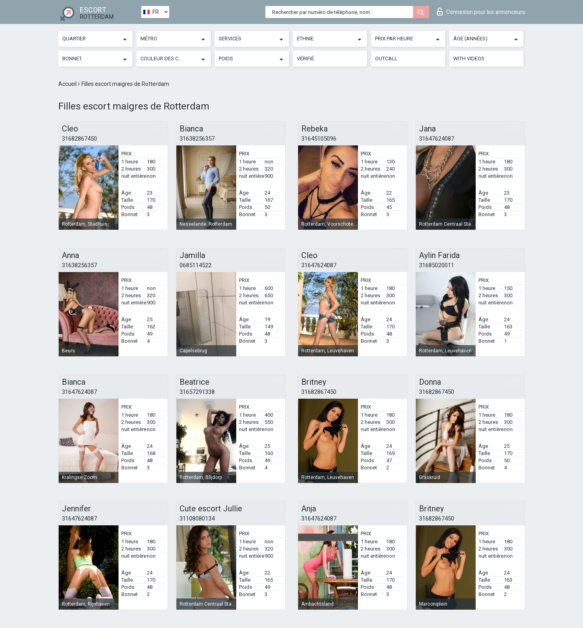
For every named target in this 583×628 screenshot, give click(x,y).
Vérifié (305, 59)
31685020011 (436, 265)
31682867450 (79, 138)
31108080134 (197, 518)
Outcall (386, 59)
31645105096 (318, 138)
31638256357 (197, 138)
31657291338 (197, 391)
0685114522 (195, 265)
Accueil (68, 84)
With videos (468, 59)
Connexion (481, 11)
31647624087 (436, 138)
